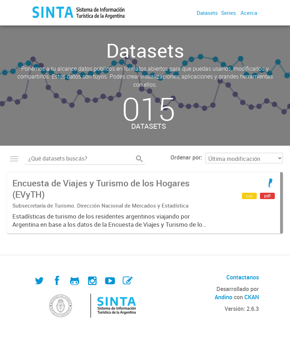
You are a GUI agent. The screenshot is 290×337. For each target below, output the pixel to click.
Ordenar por (185, 157)
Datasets (207, 12)
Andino (223, 297)
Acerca (248, 12)
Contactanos (242, 277)
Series (228, 12)
